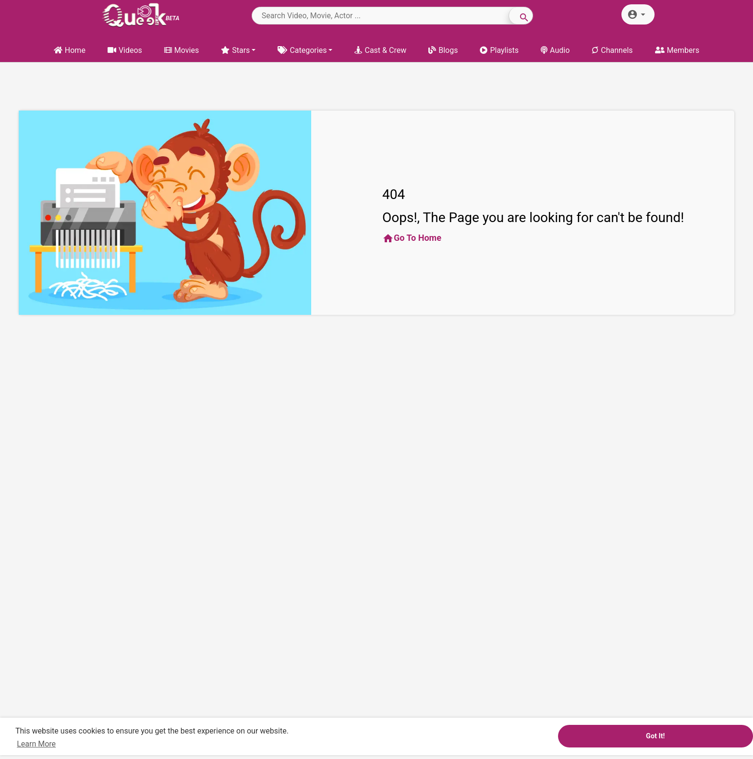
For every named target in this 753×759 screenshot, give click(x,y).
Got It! (655, 736)
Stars (235, 50)
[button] (638, 14)
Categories (302, 50)
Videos (125, 50)
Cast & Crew (380, 50)
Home (69, 50)
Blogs (443, 50)
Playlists (499, 50)
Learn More (36, 743)
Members (677, 50)
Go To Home (411, 238)
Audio (555, 50)
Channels (612, 50)
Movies (181, 50)
